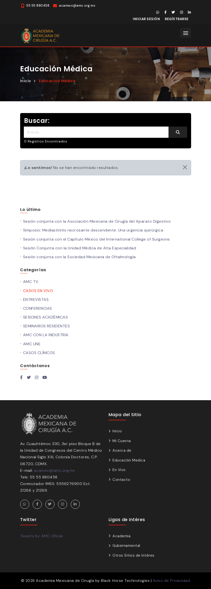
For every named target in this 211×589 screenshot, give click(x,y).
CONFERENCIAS (37, 308)
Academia (121, 536)
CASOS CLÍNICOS (39, 352)
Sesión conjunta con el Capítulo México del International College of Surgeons (96, 239)
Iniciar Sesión (146, 19)
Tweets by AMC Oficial (41, 535)
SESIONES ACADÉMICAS (45, 317)
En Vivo (119, 469)
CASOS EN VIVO (38, 290)
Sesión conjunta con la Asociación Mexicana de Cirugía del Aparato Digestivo (97, 221)
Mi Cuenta (122, 440)
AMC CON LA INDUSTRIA (46, 334)
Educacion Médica (57, 80)
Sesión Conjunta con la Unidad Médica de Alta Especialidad (79, 248)
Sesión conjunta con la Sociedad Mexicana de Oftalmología (79, 256)
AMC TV (31, 281)
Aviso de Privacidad (171, 580)
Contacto (121, 479)
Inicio (25, 80)
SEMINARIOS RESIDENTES (46, 326)
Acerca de (122, 450)
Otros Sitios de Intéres (134, 555)
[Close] (185, 167)
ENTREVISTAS (36, 299)
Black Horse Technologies (125, 580)
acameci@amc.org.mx (54, 470)
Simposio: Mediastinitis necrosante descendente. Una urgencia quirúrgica (93, 230)
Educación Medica (129, 460)
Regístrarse (177, 19)
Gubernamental (126, 545)
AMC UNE (32, 343)
